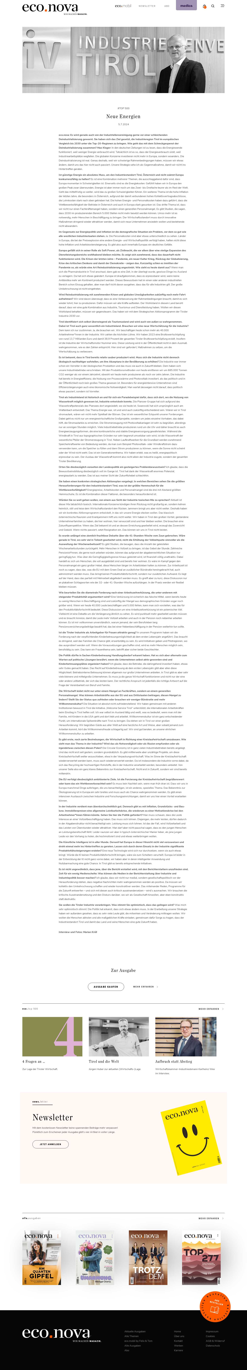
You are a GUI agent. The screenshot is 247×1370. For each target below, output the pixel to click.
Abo (167, 6)
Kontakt (178, 1340)
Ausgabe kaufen (106, 986)
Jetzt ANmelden (50, 1144)
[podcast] (186, 5)
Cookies (210, 1336)
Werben (178, 1345)
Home (177, 1331)
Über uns (179, 1336)
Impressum (212, 1331)
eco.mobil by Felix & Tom (138, 1340)
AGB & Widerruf (215, 1340)
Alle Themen (131, 1336)
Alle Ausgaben (132, 1345)
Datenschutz (213, 1345)
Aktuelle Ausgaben (135, 1331)
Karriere (178, 1350)
